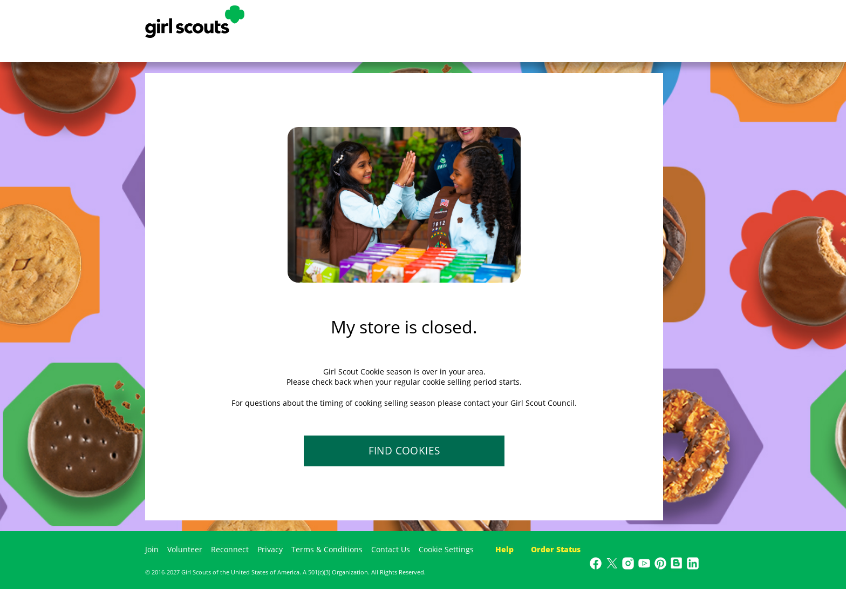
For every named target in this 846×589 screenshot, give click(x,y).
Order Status (556, 549)
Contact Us (390, 549)
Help (504, 549)
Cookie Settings (446, 549)
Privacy (270, 549)
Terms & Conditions (327, 549)
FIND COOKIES (404, 451)
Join (152, 549)
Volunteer (184, 549)
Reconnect (230, 549)
